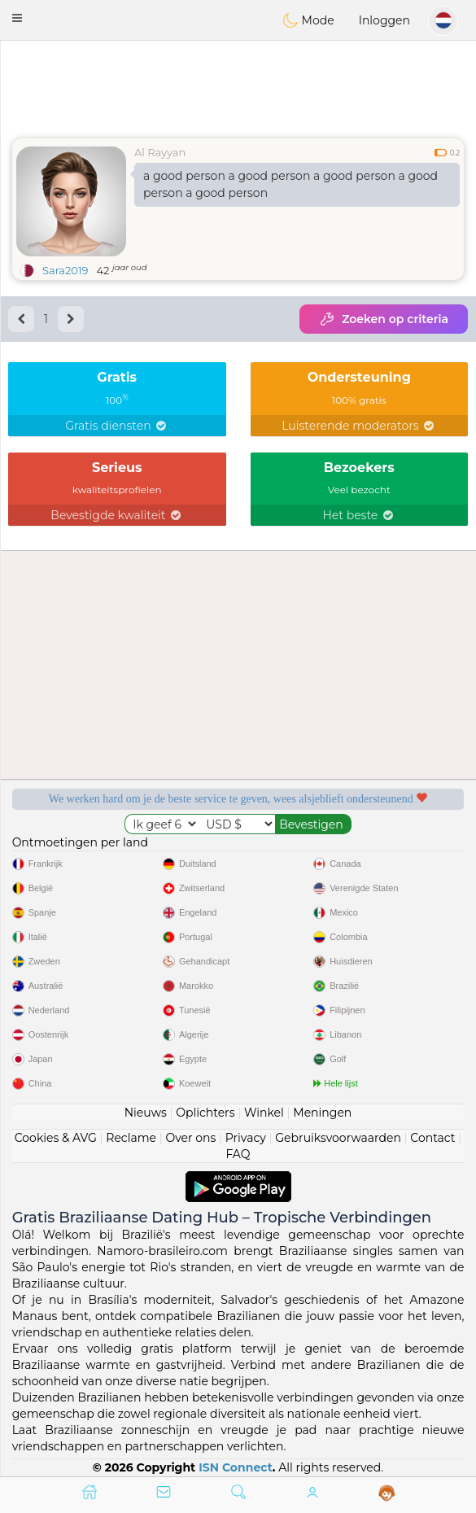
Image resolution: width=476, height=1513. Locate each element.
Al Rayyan (160, 152)
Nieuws (145, 1112)
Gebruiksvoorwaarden (338, 1137)
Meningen (322, 1112)
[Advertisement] (238, 85)
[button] (17, 18)
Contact (432, 1137)
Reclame (131, 1137)
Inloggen (384, 20)
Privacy (245, 1137)
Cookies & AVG (56, 1137)
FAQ (237, 1154)
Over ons (190, 1137)
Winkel (264, 1112)
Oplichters (205, 1112)
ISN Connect (236, 1467)
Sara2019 (65, 270)
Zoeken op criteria (383, 319)
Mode (308, 20)
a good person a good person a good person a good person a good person (290, 184)
